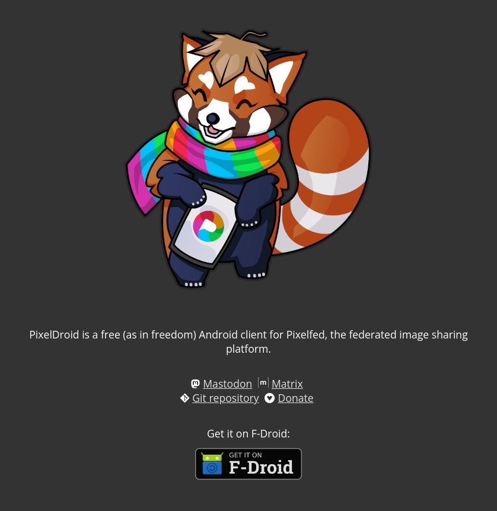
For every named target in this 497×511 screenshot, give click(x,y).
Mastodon (227, 383)
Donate (296, 398)
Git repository (225, 398)
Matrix (287, 383)
